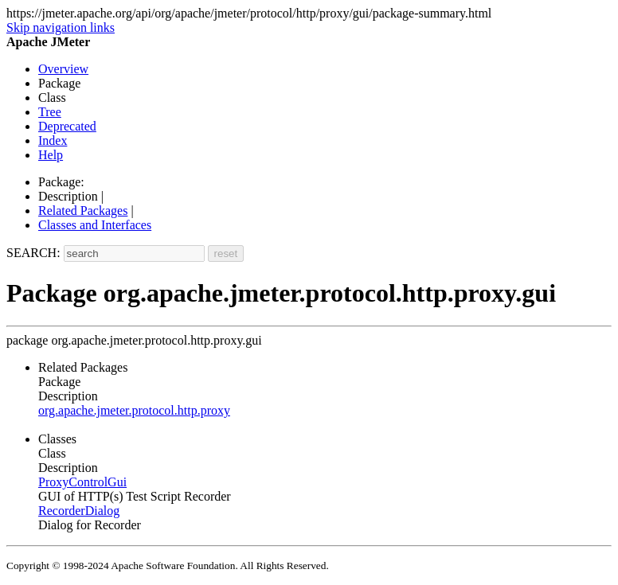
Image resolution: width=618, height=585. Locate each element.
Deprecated (67, 126)
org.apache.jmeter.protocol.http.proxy (134, 410)
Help (50, 155)
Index (52, 140)
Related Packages (82, 210)
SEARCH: (33, 252)
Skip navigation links (60, 27)
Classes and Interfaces (94, 225)
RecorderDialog (78, 510)
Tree (49, 112)
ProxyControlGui (82, 482)
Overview (63, 69)
